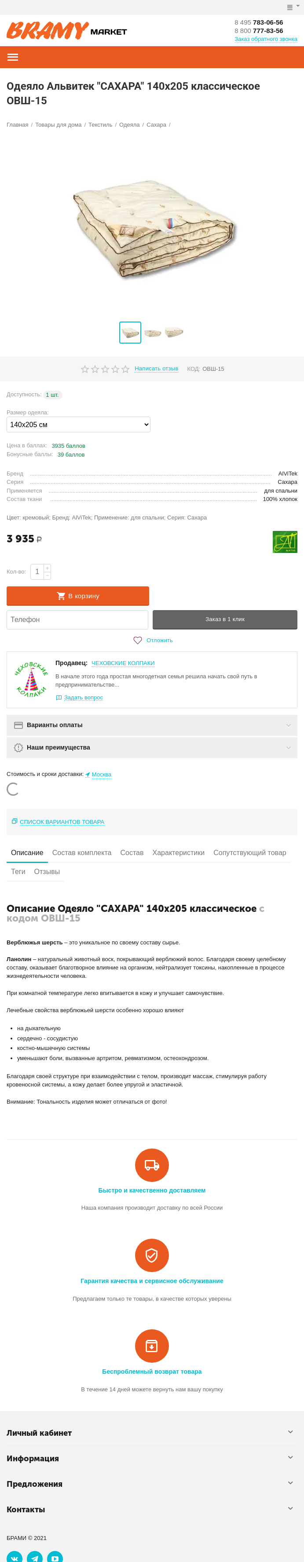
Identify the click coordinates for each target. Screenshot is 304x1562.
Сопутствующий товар (249, 852)
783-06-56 (260, 22)
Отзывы (47, 871)
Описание (27, 852)
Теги (18, 871)
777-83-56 (260, 30)
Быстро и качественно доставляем (152, 1190)
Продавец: (71, 662)
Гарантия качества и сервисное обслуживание (152, 1280)
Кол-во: (16, 571)
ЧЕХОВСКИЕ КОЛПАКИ (123, 663)
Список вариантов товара (62, 822)
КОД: (194, 369)
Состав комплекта (82, 852)
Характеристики (179, 852)
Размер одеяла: (28, 412)
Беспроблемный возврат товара (151, 1371)
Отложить (151, 640)
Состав (131, 852)
